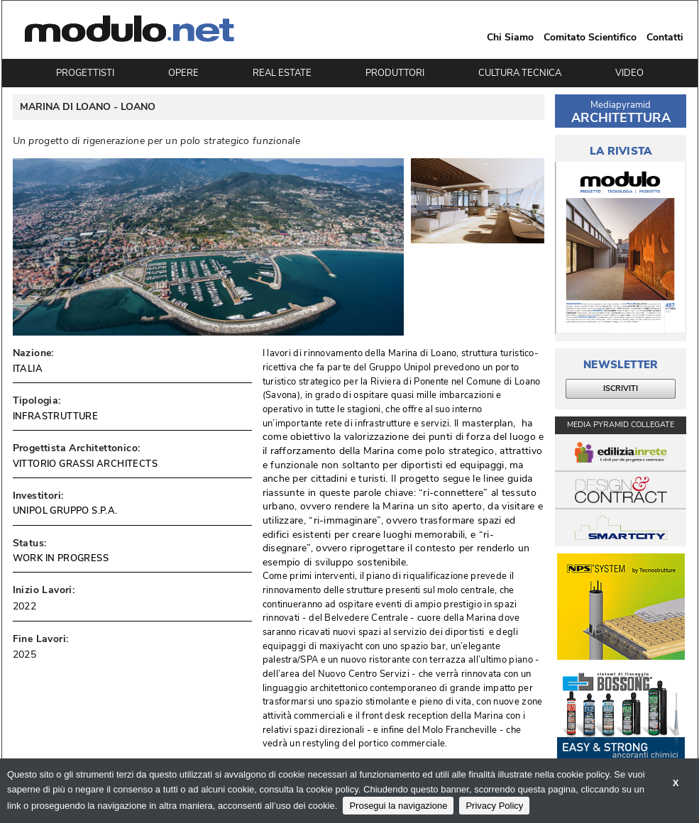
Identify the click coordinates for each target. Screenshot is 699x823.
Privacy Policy (494, 805)
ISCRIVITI (620, 388)
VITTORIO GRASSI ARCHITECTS (85, 464)
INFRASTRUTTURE (56, 416)
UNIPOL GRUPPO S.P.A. (65, 510)
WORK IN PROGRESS (61, 558)
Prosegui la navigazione (398, 805)
